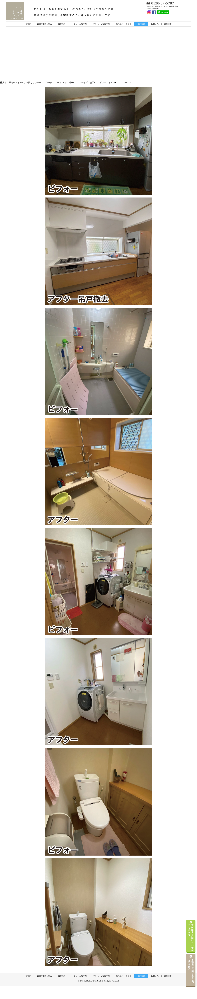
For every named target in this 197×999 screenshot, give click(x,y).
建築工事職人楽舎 (44, 24)
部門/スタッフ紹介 (123, 24)
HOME (28, 24)
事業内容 (61, 24)
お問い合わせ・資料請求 (161, 24)
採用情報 (141, 24)
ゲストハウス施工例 (101, 24)
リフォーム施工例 (79, 24)
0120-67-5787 (162, 3)
